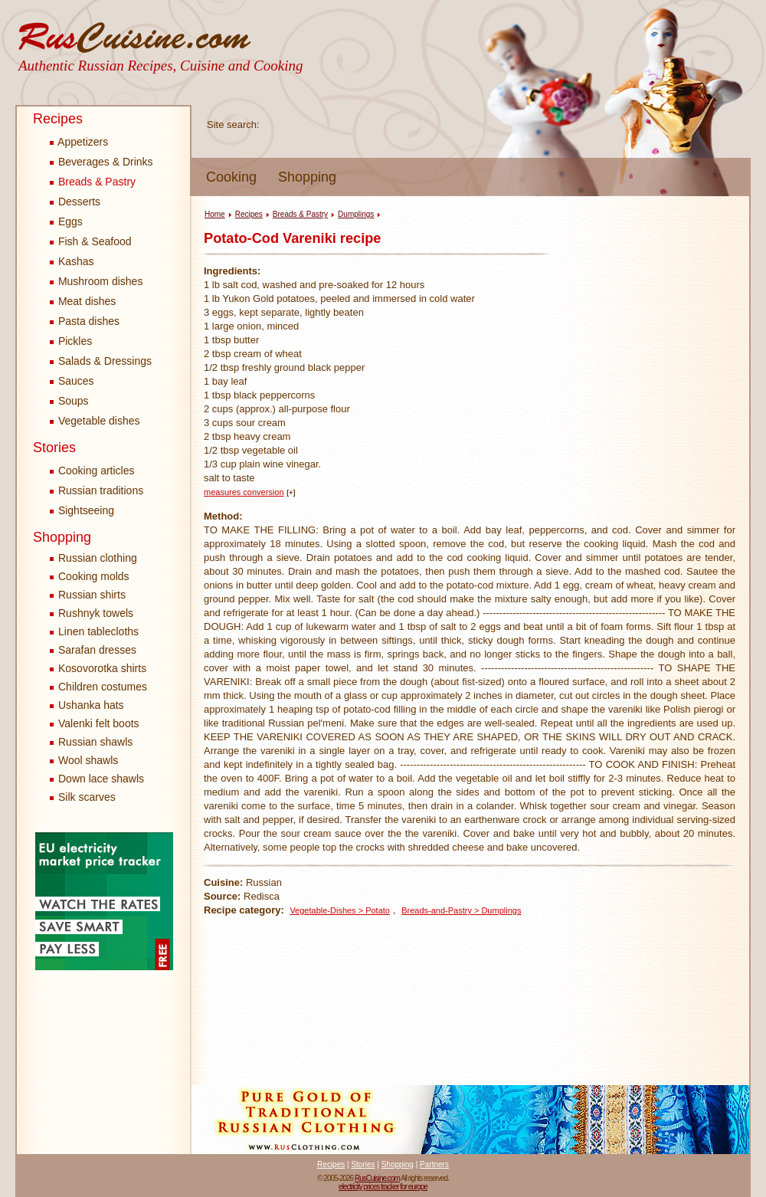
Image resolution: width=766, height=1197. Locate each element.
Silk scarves (87, 797)
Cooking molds (93, 576)
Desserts (75, 201)
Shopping (307, 177)
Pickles (71, 341)
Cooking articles (92, 470)
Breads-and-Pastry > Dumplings (461, 910)
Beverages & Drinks (101, 162)
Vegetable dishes (95, 421)
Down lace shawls (101, 778)
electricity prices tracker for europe (383, 1186)
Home (215, 214)
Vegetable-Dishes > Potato (340, 910)
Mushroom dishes (96, 281)
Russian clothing (97, 558)
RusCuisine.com (377, 1178)
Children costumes (102, 686)
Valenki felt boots (98, 723)
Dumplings (356, 214)
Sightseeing (82, 510)
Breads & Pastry (93, 181)
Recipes (58, 118)
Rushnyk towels (95, 613)
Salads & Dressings (101, 361)
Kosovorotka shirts (102, 668)
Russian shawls (95, 742)
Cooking (231, 177)
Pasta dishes (84, 321)
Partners (434, 1164)
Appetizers (79, 142)
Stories (54, 447)
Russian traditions (96, 490)
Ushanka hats (91, 705)
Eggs (66, 221)
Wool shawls (88, 760)
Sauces (72, 381)
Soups (69, 401)
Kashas (72, 261)
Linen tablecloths (98, 631)
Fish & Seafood (91, 241)
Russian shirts (92, 595)
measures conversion (244, 492)
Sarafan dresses (97, 650)
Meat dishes (83, 301)
